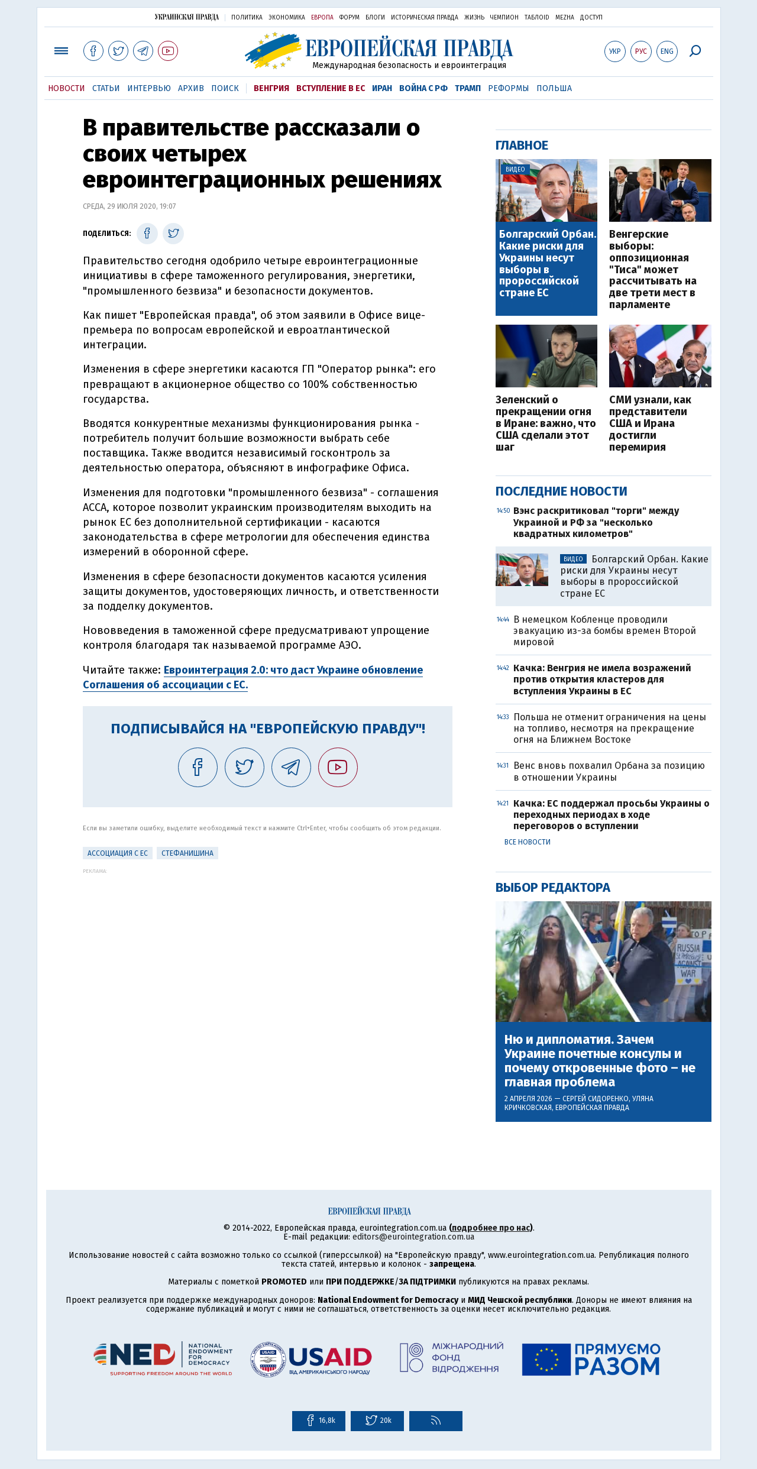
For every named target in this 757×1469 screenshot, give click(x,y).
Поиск (225, 88)
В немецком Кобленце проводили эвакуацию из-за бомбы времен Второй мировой (604, 631)
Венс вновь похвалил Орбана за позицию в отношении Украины (609, 771)
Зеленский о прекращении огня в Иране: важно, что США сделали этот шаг (546, 423)
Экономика (286, 17)
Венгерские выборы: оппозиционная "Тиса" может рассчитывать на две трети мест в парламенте (653, 270)
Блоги (375, 17)
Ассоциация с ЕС (118, 853)
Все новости (527, 842)
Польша (554, 88)
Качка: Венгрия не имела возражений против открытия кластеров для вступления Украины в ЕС (602, 679)
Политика (247, 17)
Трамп (468, 88)
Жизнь (474, 17)
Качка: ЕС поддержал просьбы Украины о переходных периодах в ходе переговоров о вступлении (611, 814)
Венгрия (271, 88)
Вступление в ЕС (330, 88)
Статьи (106, 88)
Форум (349, 17)
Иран (382, 88)
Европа (322, 17)
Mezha (564, 17)
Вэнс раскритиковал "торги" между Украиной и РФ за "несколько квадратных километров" (596, 522)
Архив (191, 88)
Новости (66, 88)
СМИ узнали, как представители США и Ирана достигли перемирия (650, 423)
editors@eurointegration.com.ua (413, 1237)
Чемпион (504, 17)
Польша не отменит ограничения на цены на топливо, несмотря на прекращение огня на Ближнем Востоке (609, 728)
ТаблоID (537, 17)
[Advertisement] (267, 957)
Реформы (508, 88)
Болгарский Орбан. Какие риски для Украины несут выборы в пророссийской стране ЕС (547, 264)
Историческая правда (424, 17)
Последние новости (561, 491)
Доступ (591, 17)
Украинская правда (186, 16)
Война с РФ (423, 88)
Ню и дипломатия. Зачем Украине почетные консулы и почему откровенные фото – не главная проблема (599, 1061)
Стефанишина (187, 853)
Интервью (149, 88)
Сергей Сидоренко (595, 1099)
